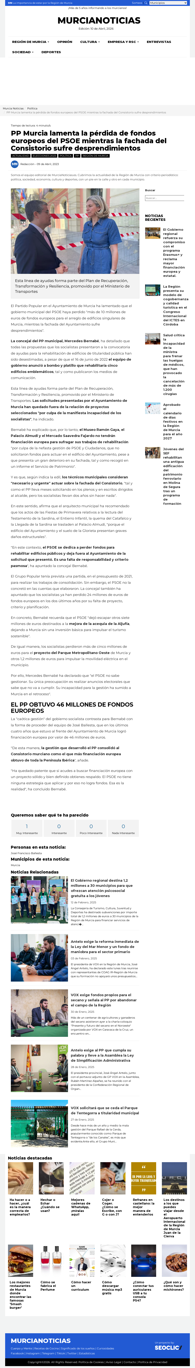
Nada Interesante (123, 830)
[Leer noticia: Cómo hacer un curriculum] (82, 1262)
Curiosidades (105, 1350)
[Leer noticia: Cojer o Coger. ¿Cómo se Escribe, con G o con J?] (112, 1180)
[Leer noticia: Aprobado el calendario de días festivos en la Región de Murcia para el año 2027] (152, 410)
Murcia (15, 867)
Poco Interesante (91, 830)
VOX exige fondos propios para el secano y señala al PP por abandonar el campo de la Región (104, 1002)
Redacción (27, 165)
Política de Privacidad (152, 1364)
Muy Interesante (27, 830)
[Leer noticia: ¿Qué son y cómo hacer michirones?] (174, 1262)
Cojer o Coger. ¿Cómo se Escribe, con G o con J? (112, 1209)
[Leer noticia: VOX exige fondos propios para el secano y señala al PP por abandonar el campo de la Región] (39, 1015)
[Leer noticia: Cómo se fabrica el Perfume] (51, 1262)
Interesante (59, 830)
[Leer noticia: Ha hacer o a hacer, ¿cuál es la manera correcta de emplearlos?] (20, 1180)
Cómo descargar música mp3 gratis (112, 1289)
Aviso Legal (113, 1364)
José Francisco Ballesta (26, 855)
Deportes (51, 54)
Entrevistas (159, 44)
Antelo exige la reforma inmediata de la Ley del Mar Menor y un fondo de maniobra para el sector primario (105, 948)
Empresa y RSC (123, 44)
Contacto (130, 1364)
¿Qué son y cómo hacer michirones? (174, 1287)
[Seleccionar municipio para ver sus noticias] (168, 3)
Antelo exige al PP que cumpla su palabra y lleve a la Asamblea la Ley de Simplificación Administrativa (102, 1057)
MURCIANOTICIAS (99, 22)
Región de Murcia (30, 44)
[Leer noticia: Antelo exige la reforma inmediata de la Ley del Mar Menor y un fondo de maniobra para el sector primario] (39, 959)
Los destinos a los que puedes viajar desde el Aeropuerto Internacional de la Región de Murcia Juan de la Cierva (174, 1220)
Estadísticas (87, 1355)
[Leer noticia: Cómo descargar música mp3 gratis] (112, 1262)
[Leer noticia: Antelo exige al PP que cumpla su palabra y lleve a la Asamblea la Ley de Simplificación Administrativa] (39, 1070)
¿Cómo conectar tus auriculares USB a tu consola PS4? (143, 1293)
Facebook (17, 1355)
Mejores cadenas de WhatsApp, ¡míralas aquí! (80, 1209)
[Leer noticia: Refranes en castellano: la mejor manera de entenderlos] (143, 1180)
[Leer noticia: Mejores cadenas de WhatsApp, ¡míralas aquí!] (82, 1180)
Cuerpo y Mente (21, 1350)
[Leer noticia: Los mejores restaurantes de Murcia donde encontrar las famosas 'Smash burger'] (20, 1262)
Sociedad (23, 54)
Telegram (48, 1355)
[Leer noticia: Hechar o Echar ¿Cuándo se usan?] (51, 1180)
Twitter (72, 1355)
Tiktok (61, 1355)
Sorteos (137, 3)
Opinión (64, 44)
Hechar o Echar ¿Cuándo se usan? (50, 1207)
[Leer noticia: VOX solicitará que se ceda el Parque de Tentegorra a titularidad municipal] (39, 1125)
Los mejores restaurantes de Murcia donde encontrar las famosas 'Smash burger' (20, 1296)
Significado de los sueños (78, 1350)
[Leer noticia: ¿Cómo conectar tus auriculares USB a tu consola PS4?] (143, 1262)
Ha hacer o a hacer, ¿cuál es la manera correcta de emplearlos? (20, 1209)
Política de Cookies (91, 1364)
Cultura (90, 44)
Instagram (33, 1355)
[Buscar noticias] (146, 3)
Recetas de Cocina (46, 1350)
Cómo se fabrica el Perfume (48, 1287)
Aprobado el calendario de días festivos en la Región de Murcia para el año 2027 (173, 423)
